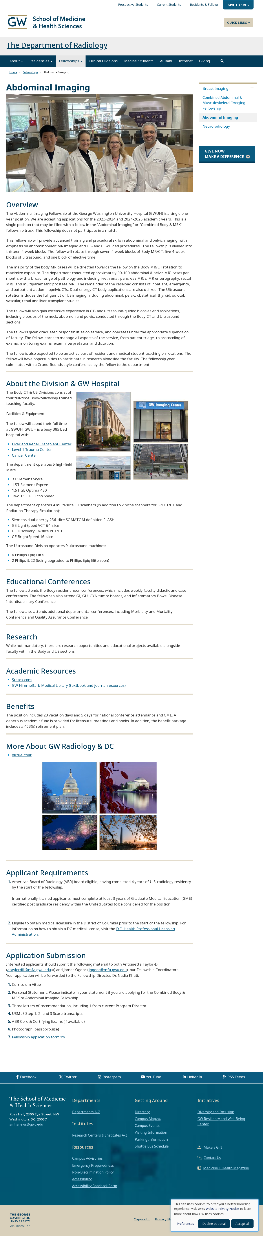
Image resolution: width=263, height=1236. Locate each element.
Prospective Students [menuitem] (133, 4)
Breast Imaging (215, 88)
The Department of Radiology (57, 45)
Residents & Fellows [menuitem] (204, 4)
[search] (222, 61)
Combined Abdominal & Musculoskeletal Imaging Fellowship (224, 102)
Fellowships (70, 61)
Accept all (242, 1223)
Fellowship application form (36, 1036)
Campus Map (145, 1119)
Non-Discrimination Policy (93, 1172)
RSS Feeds (236, 1076)
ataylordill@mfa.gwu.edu (29, 969)
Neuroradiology (216, 126)
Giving (204, 61)
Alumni (166, 61)
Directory (142, 1112)
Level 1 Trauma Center (32, 449)
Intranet (186, 61)
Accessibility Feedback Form (94, 1186)
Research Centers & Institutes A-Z (99, 1135)
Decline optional (214, 1223)
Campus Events (147, 1125)
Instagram (111, 1076)
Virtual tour (22, 754)
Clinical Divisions (103, 61)
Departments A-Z (86, 1112)
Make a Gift (213, 1147)
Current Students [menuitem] (169, 4)
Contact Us (212, 1158)
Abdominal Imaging (220, 117)
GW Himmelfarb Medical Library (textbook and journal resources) (69, 685)
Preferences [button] (185, 1223)
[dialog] (215, 1215)
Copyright (142, 1219)
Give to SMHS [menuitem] (238, 5)
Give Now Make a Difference (224, 154)
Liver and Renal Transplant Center (41, 443)
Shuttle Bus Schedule (152, 1146)
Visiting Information (151, 1132)
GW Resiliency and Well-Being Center (221, 1121)
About (16, 61)
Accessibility (82, 1179)
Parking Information (151, 1139)
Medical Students (138, 61)
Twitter (70, 1076)
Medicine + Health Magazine (226, 1168)
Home (13, 72)
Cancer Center (24, 455)
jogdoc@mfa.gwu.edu (108, 969)
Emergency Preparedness (93, 1165)
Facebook (28, 1076)
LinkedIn (194, 1076)
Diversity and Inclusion (215, 1112)
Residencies (40, 61)
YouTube (153, 1076)
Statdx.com (22, 679)
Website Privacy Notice (222, 1209)
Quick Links (238, 22)
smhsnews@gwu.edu (26, 1124)
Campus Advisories (87, 1158)
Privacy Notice (166, 1219)
